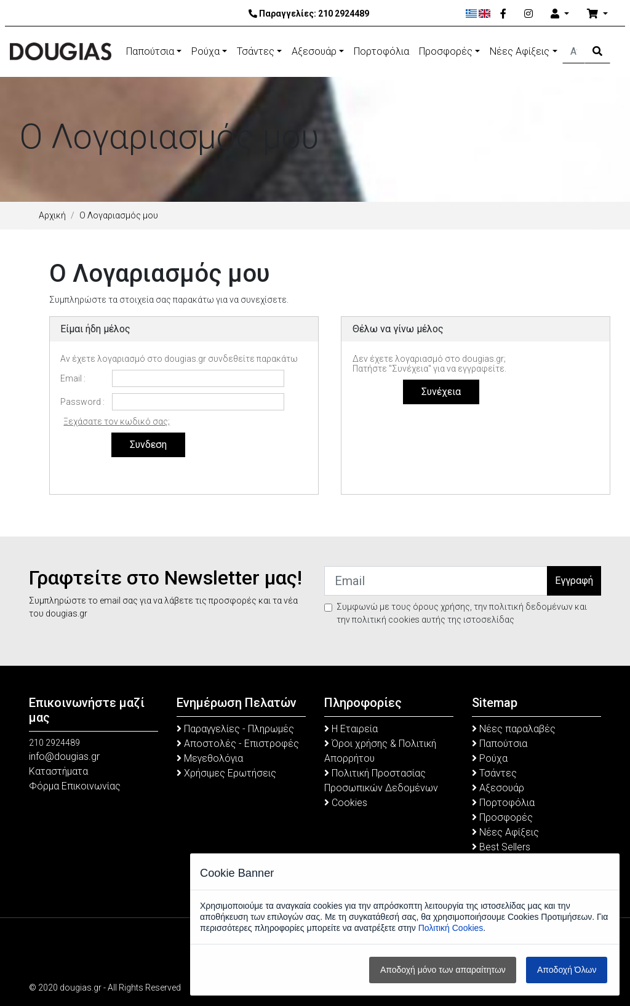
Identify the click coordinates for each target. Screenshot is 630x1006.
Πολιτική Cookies (451, 928)
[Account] (560, 14)
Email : (73, 378)
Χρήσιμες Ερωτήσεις (226, 773)
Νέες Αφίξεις (519, 51)
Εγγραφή (574, 580)
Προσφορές (445, 51)
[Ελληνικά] (471, 13)
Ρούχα (205, 51)
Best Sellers (501, 847)
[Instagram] (528, 14)
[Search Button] (597, 51)
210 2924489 (343, 13)
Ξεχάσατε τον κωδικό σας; (116, 421)
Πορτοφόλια (381, 51)
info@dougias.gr (64, 756)
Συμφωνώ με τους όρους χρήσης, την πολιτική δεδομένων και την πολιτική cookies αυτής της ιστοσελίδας (462, 613)
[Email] (436, 581)
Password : (82, 402)
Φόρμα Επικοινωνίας (75, 786)
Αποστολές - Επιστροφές (238, 743)
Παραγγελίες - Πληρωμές (235, 729)
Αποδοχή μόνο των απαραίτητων (443, 970)
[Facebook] (503, 14)
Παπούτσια (150, 51)
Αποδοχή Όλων (566, 970)
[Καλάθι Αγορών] (597, 14)
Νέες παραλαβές (514, 729)
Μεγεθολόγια (210, 758)
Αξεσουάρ (314, 51)
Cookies (345, 802)
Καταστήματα (58, 771)
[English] (484, 13)
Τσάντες (255, 51)
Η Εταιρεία (351, 729)
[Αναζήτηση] (573, 51)
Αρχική (52, 215)
